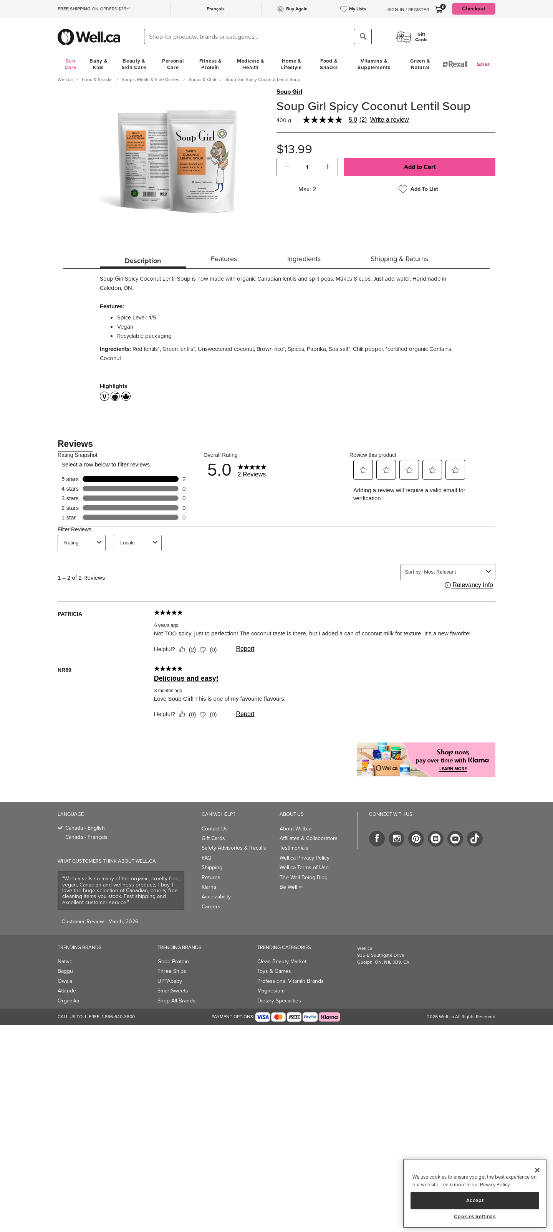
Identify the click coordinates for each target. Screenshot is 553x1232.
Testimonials (294, 848)
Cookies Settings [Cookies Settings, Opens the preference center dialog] (475, 1216)
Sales (483, 64)
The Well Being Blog (304, 877)
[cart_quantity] (307, 167)
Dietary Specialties (279, 1001)
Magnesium (271, 991)
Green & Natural (420, 64)
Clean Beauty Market (281, 961)
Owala (65, 981)
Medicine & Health (250, 64)
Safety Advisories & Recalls (234, 848)
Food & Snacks (329, 64)
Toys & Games (274, 971)
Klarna (209, 887)
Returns (211, 877)
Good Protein (173, 961)
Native (65, 961)
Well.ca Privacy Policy (304, 858)
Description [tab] (143, 261)
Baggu (65, 971)
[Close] (537, 1170)
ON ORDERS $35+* (94, 8)
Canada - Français (86, 837)
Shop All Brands (176, 1001)
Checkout (473, 9)
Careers (211, 907)
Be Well (291, 887)
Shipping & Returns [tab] (399, 259)
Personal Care (173, 64)
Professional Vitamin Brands (290, 981)
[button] (287, 167)
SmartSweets (172, 991)
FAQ (207, 858)
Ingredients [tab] (304, 259)
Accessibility (216, 897)
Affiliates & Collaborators (309, 838)
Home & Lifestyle (291, 64)
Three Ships (171, 971)
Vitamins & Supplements (374, 64)
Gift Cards (213, 838)
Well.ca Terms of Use (304, 867)
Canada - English (85, 828)
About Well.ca (295, 829)
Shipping (212, 867)
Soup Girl (289, 92)
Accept (475, 1200)
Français (216, 8)
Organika (68, 1001)
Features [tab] (224, 259)
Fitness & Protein (210, 64)
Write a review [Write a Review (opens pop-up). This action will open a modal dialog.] (389, 120)
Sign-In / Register (408, 9)
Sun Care (70, 64)
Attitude (67, 991)
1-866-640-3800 (118, 1016)
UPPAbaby (169, 981)
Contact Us (215, 829)
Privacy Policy (494, 1184)
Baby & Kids (98, 64)
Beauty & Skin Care (134, 64)
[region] (475, 1193)
